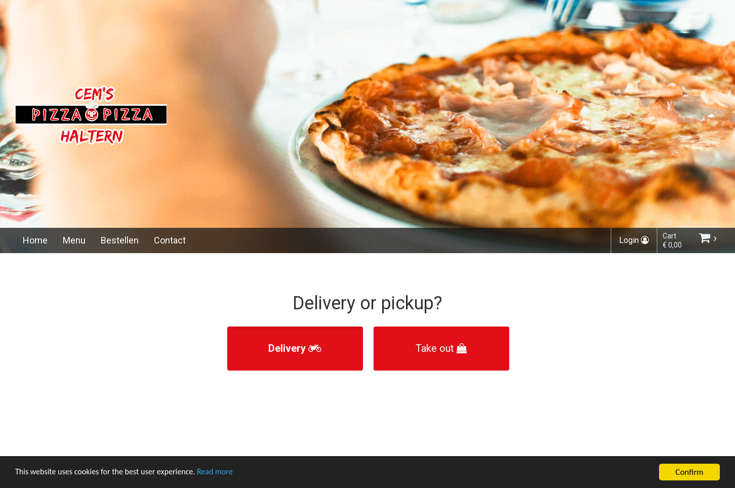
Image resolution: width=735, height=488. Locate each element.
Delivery (294, 348)
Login (634, 240)
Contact (170, 240)
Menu (74, 240)
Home (35, 240)
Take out (441, 348)
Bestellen (120, 240)
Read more (227, 473)
